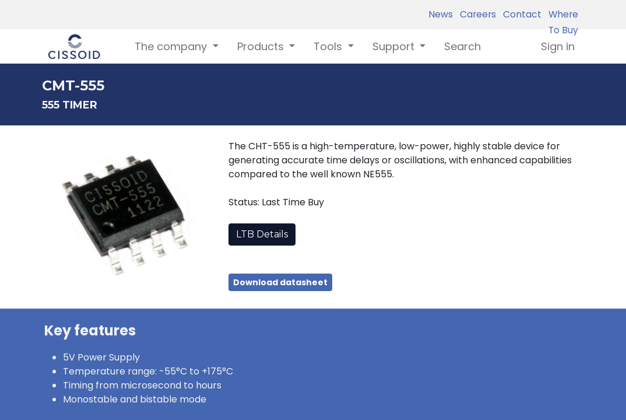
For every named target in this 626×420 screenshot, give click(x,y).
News (440, 14)
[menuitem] (462, 46)
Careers (475, 14)
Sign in (558, 46)
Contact (519, 14)
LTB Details (262, 234)
